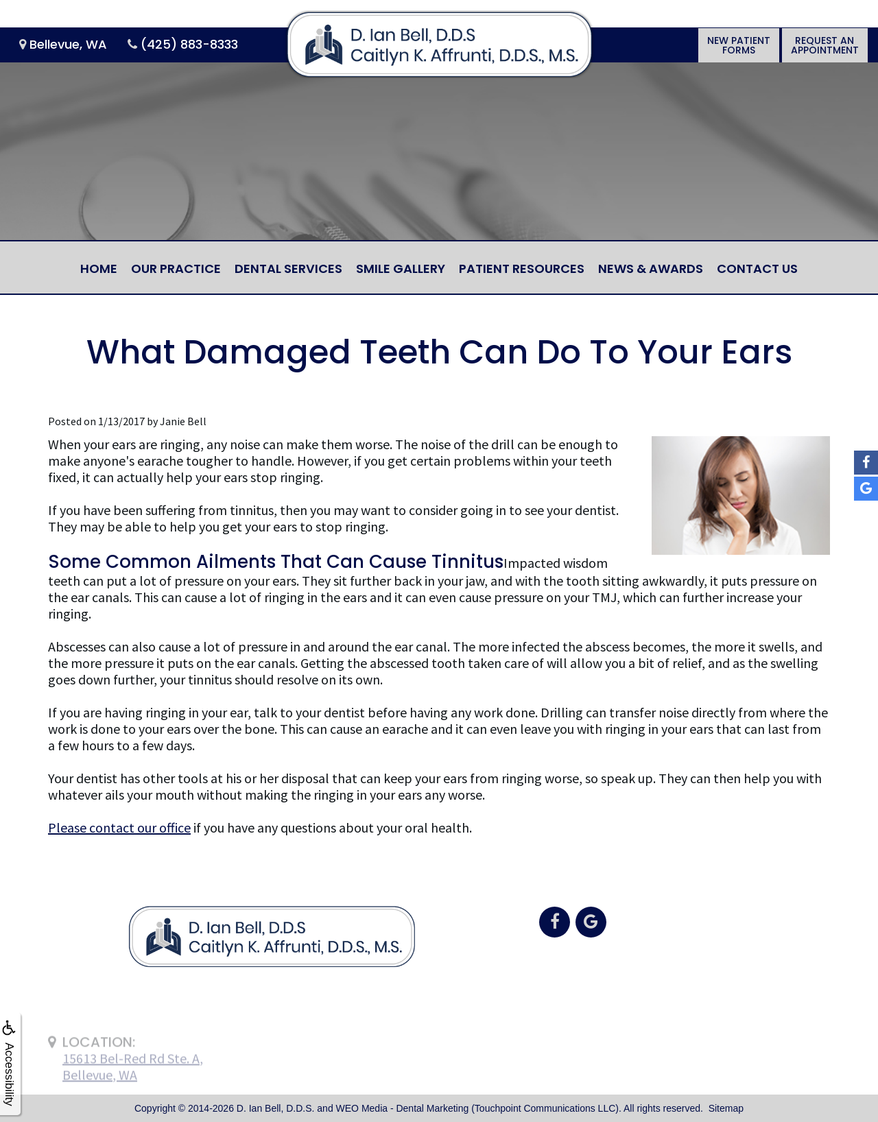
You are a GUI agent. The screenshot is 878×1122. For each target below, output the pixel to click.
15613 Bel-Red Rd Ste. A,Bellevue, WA (132, 1086)
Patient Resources (521, 268)
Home (98, 268)
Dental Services (288, 268)
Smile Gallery (400, 268)
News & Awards (650, 268)
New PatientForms (738, 45)
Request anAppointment (825, 45)
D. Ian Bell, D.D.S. (276, 1108)
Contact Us (757, 268)
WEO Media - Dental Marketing (402, 1108)
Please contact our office (119, 827)
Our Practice (176, 268)
